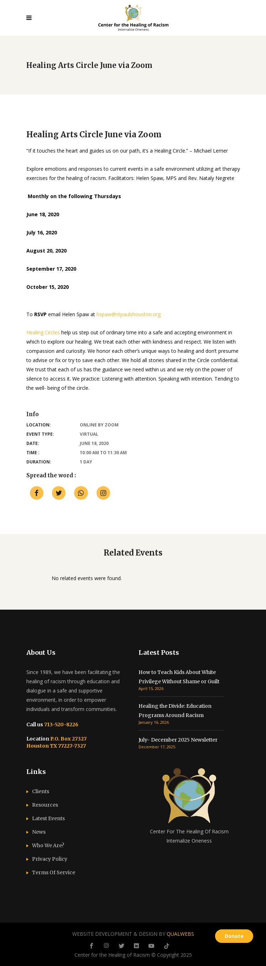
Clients (40, 791)
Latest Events (48, 818)
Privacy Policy (49, 859)
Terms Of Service (53, 872)
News (39, 832)
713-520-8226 (60, 724)
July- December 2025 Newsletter (178, 740)
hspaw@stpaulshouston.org (129, 314)
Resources (45, 805)
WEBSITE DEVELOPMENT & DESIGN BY (133, 933)
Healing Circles (43, 332)
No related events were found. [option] (87, 578)
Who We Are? (48, 845)
